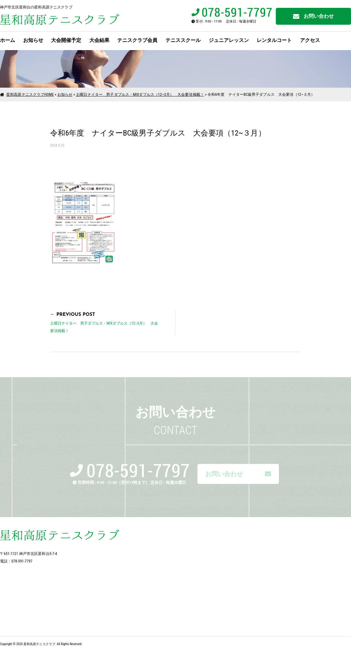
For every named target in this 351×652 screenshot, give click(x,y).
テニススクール (183, 40)
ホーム (7, 40)
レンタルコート (274, 40)
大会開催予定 (66, 40)
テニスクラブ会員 (137, 40)
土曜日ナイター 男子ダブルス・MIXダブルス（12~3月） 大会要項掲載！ (140, 94)
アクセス (310, 40)
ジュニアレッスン (229, 40)
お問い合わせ (313, 16)
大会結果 (99, 40)
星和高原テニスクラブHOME (30, 94)
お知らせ (33, 40)
